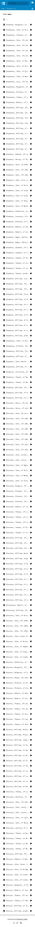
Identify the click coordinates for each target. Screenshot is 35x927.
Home (2, 8)
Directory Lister (22, 919)
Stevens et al (11, 8)
